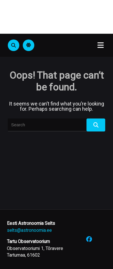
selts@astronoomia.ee (29, 230)
